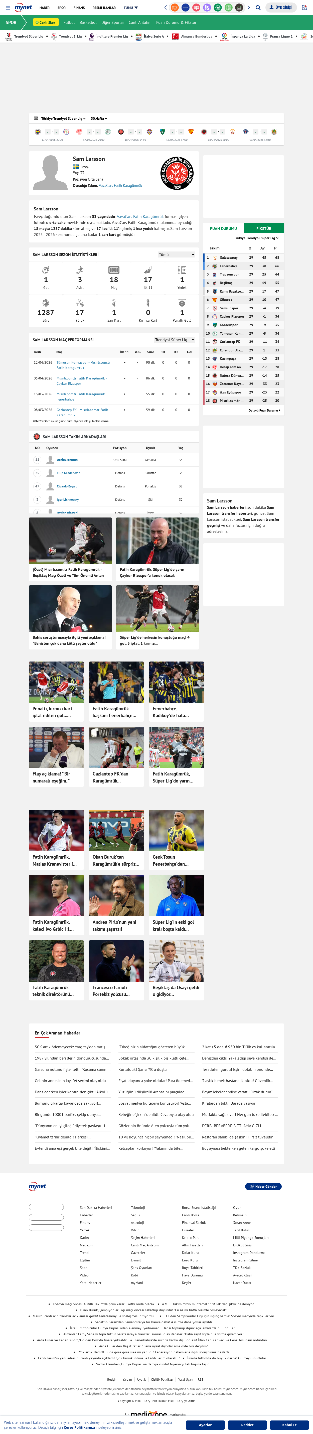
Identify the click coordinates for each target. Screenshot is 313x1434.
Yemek (85, 1230)
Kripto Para (191, 1237)
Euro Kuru (190, 1260)
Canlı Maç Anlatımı (145, 1245)
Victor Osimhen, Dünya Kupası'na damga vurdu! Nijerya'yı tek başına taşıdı (153, 1364)
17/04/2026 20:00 (52, 140)
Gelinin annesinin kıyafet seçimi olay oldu (70, 1080)
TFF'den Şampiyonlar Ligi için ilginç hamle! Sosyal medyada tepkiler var (219, 1316)
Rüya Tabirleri (192, 1267)
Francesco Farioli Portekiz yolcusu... (111, 990)
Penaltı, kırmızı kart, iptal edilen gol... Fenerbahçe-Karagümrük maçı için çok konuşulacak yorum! (56, 712)
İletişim (112, 1379)
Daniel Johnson (67, 460)
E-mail (136, 1260)
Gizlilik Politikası (162, 1379)
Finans (85, 1222)
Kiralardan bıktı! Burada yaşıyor (228, 1103)
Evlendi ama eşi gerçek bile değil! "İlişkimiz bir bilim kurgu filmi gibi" (72, 1148)
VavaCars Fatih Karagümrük (120, 185)
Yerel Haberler (90, 1282)
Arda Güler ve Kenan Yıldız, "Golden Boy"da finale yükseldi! (82, 1340)
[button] (8, 8)
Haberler (86, 1215)
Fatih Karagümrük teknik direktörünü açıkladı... (51, 991)
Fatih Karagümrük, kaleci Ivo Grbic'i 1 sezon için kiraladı (51, 926)
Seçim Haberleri (143, 1237)
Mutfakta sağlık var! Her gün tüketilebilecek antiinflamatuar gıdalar (239, 1114)
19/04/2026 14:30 (260, 140)
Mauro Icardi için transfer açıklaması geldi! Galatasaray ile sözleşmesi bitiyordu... (94, 1316)
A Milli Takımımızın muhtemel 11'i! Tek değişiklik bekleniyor (208, 1304)
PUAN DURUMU (223, 228)
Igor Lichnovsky (68, 499)
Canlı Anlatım (140, 22)
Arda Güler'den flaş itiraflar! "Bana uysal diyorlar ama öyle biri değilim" (153, 1346)
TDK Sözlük (242, 1267)
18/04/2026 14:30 (135, 140)
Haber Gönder (263, 1186)
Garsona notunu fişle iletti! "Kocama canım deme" (71, 1069)
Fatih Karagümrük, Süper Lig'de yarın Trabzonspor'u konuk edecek (173, 777)
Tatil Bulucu (242, 1230)
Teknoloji (138, 1207)
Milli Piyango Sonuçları (251, 1237)
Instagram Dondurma (249, 1252)
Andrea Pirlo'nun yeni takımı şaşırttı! (114, 925)
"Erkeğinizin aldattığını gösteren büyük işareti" (151, 1047)
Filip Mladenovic (68, 473)
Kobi (134, 1275)
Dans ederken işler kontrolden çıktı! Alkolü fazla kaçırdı (71, 1092)
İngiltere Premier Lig (108, 36)
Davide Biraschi (67, 513)
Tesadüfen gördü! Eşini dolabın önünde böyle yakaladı (236, 1069)
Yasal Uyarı (185, 1379)
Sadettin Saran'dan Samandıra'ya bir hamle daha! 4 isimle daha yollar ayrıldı (153, 1322)
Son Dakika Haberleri (96, 1207)
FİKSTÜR (263, 228)
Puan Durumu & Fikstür (176, 22)
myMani (137, 1282)
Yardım (127, 1379)
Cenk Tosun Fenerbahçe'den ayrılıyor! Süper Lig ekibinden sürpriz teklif (176, 860)
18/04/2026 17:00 (177, 140)
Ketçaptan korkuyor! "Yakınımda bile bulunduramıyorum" (149, 1148)
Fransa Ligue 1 (278, 36)
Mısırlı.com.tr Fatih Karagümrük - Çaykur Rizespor (82, 381)
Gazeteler (138, 1252)
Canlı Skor (47, 23)
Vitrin (135, 1230)
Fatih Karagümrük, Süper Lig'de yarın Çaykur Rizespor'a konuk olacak (152, 572)
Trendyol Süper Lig (24, 36)
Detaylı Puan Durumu (263, 410)
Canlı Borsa (190, 1215)
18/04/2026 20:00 (218, 140)
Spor (83, 1267)
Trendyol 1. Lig (66, 36)
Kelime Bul (241, 1215)
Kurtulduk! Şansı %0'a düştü (142, 1069)
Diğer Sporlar (113, 22)
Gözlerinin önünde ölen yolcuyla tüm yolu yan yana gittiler (154, 1126)
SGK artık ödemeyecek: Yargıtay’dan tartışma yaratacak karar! (72, 1047)
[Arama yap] (258, 7)
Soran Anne (242, 1222)
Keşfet (186, 1282)
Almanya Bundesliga (191, 36)
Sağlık (135, 1215)
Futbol (69, 22)
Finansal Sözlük (194, 1222)
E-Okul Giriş (242, 1245)
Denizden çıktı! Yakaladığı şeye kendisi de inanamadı (237, 1058)
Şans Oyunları (141, 1267)
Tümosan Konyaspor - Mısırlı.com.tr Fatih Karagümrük (83, 365)
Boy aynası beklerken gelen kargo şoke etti (238, 1148)
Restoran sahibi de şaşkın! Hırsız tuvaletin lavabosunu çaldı (237, 1137)
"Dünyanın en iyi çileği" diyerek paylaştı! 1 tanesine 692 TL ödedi (70, 1126)
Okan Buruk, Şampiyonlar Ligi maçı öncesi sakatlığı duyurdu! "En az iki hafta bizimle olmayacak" (153, 1310)
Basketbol (88, 22)
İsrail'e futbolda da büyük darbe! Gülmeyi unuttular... (228, 1358)
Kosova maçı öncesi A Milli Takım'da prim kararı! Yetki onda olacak (103, 1304)
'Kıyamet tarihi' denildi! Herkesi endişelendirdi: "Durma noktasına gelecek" (71, 1137)
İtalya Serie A (149, 36)
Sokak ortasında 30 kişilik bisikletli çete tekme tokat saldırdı (152, 1058)
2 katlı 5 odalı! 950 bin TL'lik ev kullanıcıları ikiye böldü (239, 1047)
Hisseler (188, 1230)
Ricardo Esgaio (67, 486)
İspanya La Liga (237, 36)
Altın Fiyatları (192, 1245)
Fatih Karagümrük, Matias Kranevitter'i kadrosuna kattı (53, 860)
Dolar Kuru (190, 1252)
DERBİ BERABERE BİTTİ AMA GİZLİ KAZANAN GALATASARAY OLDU (231, 1126)
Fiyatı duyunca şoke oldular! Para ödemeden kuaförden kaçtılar (156, 1081)
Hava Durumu (192, 1275)
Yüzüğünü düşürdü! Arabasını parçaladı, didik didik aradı (152, 1092)
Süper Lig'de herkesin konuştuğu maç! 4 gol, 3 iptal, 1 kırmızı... (155, 640)
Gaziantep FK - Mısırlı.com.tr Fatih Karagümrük (82, 412)
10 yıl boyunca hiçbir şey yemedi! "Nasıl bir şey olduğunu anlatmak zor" (154, 1137)
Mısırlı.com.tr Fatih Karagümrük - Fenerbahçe (82, 397)
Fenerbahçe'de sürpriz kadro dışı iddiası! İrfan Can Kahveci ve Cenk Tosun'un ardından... (202, 1340)
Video (84, 1275)
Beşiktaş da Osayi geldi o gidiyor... (176, 990)
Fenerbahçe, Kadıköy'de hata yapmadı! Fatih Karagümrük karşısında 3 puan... (175, 712)
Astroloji (137, 1222)
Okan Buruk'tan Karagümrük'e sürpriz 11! (114, 860)
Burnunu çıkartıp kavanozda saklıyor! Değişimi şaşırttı (66, 1103)
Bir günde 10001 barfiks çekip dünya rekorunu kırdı (66, 1114)
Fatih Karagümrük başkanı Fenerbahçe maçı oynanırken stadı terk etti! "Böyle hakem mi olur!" (116, 712)
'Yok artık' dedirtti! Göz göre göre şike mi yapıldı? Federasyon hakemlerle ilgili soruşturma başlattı (153, 1352)
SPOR (11, 22)
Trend (84, 1252)
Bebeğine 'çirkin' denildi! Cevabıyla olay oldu (156, 1114)
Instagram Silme (245, 1260)
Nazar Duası (242, 1282)
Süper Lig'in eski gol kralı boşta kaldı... (173, 925)
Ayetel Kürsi (242, 1275)
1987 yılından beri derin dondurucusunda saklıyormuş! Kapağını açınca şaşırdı (70, 1058)
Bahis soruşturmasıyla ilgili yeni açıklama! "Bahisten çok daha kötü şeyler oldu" (69, 640)
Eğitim (85, 1260)
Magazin (86, 1245)
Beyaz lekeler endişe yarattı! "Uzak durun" (237, 1091)
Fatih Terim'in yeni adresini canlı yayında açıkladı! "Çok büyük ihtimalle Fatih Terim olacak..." (109, 1358)
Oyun (237, 1207)
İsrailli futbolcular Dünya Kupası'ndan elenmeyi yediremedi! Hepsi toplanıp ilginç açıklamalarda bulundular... (153, 1328)
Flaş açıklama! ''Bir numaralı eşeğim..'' (51, 777)
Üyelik (141, 1379)
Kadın (84, 1237)
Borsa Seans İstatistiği (199, 1207)
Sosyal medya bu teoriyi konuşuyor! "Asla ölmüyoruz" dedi (153, 1103)
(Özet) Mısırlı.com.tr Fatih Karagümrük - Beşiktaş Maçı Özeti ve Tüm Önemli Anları (68, 572)
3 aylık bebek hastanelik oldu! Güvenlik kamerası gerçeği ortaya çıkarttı (236, 1081)
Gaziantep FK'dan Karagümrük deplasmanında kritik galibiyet (113, 777)
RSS (200, 1379)
